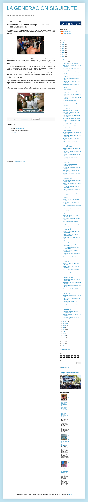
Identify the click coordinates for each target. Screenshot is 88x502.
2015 (63, 52)
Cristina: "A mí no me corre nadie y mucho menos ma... (70, 142)
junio (64, 329)
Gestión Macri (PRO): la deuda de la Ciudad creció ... (71, 139)
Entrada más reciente (12, 159)
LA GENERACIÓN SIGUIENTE (42, 8)
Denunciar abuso (65, 349)
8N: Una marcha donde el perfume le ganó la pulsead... (71, 248)
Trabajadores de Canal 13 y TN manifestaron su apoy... (70, 302)
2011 (63, 341)
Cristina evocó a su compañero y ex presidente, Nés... (71, 171)
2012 (63, 58)
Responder (13, 132)
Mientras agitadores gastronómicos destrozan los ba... (70, 145)
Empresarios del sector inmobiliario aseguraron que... (70, 312)
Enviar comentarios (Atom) (19, 161)
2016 (63, 50)
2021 (63, 40)
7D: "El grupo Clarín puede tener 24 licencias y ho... (71, 187)
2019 (63, 44)
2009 (63, 345)
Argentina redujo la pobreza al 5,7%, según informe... (71, 85)
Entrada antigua (51, 159)
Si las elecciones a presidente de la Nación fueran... (71, 158)
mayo (64, 331)
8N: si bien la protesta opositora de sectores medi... (70, 251)
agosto (64, 325)
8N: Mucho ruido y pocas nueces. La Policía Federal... (71, 228)
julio (64, 327)
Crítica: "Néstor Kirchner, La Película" (71, 123)
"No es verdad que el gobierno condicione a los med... (69, 101)
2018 (63, 46)
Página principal (65, 367)
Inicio (32, 159)
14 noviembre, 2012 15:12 (22, 128)
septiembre (65, 323)
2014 (63, 54)
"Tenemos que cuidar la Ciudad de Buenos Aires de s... (70, 289)
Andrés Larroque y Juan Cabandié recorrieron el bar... (70, 235)
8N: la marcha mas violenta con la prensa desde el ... (70, 222)
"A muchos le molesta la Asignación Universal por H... (71, 244)
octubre (65, 321)
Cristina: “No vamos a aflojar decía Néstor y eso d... (70, 216)
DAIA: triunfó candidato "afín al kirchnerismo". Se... (69, 276)
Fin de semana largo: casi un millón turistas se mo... (71, 113)
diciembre (65, 59)
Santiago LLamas (67, 31)
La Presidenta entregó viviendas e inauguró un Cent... (70, 177)
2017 (63, 48)
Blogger (70, 494)
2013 (63, 56)
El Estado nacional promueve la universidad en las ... (70, 165)
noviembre (65, 61)
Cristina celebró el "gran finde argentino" (72, 110)
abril (64, 333)
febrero (64, 337)
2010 (63, 343)
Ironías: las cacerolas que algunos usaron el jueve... (70, 241)
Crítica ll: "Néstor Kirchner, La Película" (71, 118)
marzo (64, 335)
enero (64, 339)
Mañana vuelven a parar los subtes (70, 63)
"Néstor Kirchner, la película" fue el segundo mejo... (70, 126)
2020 (63, 42)
